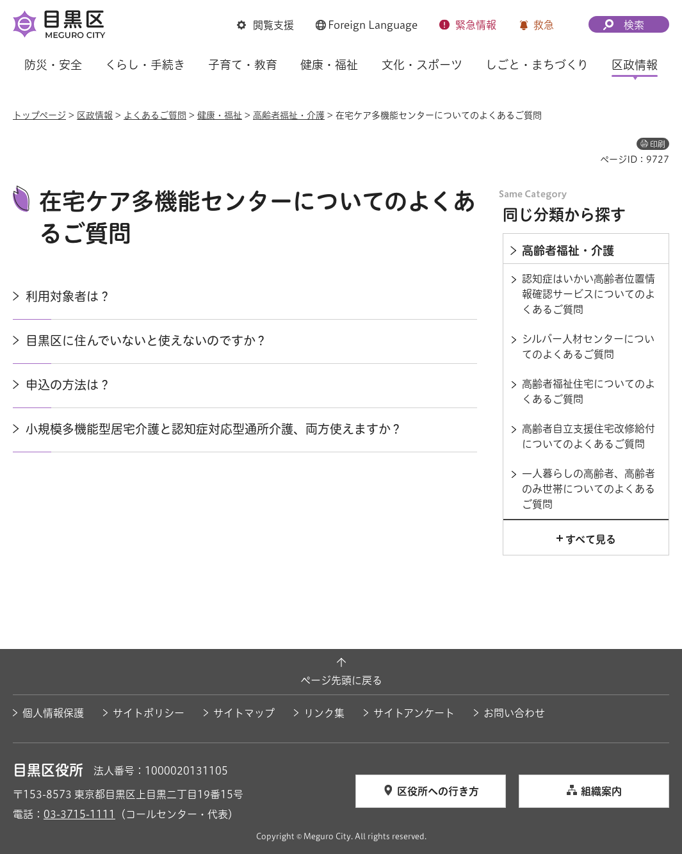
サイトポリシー (148, 713)
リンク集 (324, 713)
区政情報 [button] (635, 64)
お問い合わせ (514, 713)
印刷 (657, 144)
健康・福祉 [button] (329, 64)
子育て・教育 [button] (242, 64)
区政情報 (95, 115)
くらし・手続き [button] (145, 64)
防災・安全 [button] (53, 64)
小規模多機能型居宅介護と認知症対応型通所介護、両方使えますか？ (214, 429)
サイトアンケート (414, 713)
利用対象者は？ (68, 296)
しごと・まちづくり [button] (537, 64)
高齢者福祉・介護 (289, 115)
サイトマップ (244, 713)
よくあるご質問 (155, 115)
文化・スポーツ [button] (422, 64)
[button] (265, 25)
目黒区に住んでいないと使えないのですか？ (146, 340)
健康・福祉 (219, 115)
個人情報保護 (53, 713)
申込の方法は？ (68, 385)
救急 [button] (543, 25)
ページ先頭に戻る (341, 680)
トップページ (39, 115)
